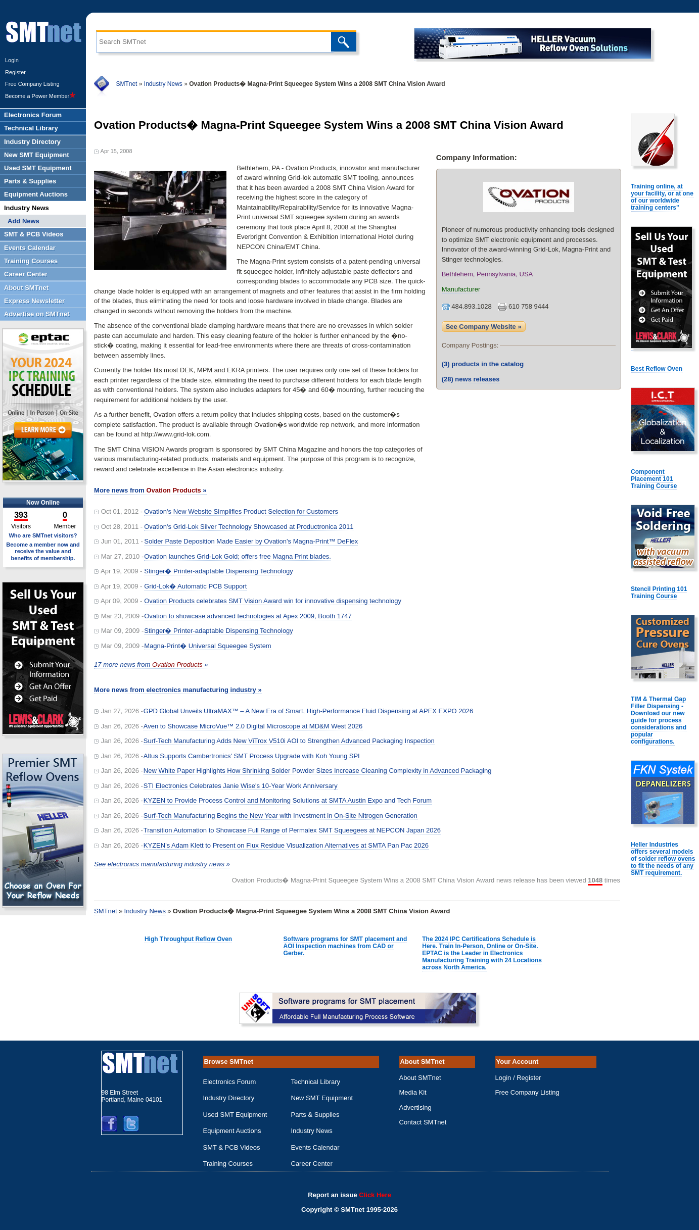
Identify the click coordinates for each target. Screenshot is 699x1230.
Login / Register (518, 1077)
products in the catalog (483, 364)
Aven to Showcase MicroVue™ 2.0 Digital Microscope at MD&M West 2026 (253, 726)
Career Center (312, 1163)
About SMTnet (420, 1077)
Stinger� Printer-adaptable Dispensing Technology (218, 571)
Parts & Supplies (315, 1114)
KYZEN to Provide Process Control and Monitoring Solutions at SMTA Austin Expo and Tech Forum (288, 800)
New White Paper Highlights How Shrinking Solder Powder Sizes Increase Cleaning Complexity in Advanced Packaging (318, 770)
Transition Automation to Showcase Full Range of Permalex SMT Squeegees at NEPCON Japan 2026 (292, 830)
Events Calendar (315, 1147)
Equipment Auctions (232, 1131)
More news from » (150, 490)
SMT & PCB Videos (231, 1147)
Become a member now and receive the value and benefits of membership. (43, 551)
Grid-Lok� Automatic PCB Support (195, 586)
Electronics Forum (229, 1082)
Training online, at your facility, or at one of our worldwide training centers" (662, 197)
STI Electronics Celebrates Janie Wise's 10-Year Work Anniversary (241, 786)
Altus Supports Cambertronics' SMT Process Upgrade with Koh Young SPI (252, 756)
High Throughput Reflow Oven (188, 939)
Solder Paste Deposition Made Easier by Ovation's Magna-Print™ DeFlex (251, 541)
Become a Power (40, 96)
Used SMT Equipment (235, 1114)
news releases (471, 379)
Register (15, 72)
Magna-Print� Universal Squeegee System (207, 646)
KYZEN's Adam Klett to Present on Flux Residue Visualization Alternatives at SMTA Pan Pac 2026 (286, 845)
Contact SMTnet (423, 1122)
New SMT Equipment (322, 1098)
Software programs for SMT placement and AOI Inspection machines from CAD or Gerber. (345, 946)
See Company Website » (484, 326)
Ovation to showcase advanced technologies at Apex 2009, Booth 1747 (248, 616)
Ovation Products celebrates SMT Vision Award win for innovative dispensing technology (272, 601)
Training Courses (228, 1163)
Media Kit (413, 1092)
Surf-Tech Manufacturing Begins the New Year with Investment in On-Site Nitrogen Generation (280, 815)
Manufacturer (461, 289)
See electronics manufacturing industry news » (162, 864)
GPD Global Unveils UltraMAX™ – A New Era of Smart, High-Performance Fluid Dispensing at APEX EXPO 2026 (308, 711)
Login (12, 60)
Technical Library (316, 1082)
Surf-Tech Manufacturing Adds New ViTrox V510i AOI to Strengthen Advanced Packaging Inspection (289, 741)
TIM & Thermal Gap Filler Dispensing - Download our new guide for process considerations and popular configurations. (658, 720)
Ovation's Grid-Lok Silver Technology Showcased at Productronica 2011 (248, 526)
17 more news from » (151, 664)
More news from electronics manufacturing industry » (178, 690)
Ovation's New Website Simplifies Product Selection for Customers (241, 511)
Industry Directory (229, 1098)
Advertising (415, 1107)
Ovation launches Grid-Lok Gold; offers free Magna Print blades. (237, 556)
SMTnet (126, 83)
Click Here (375, 1195)
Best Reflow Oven (656, 368)
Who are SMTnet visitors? (43, 535)
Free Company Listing (32, 84)
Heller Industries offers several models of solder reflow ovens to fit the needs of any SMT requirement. (663, 858)
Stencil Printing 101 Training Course (659, 592)
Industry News (163, 83)
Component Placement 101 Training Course (654, 478)
